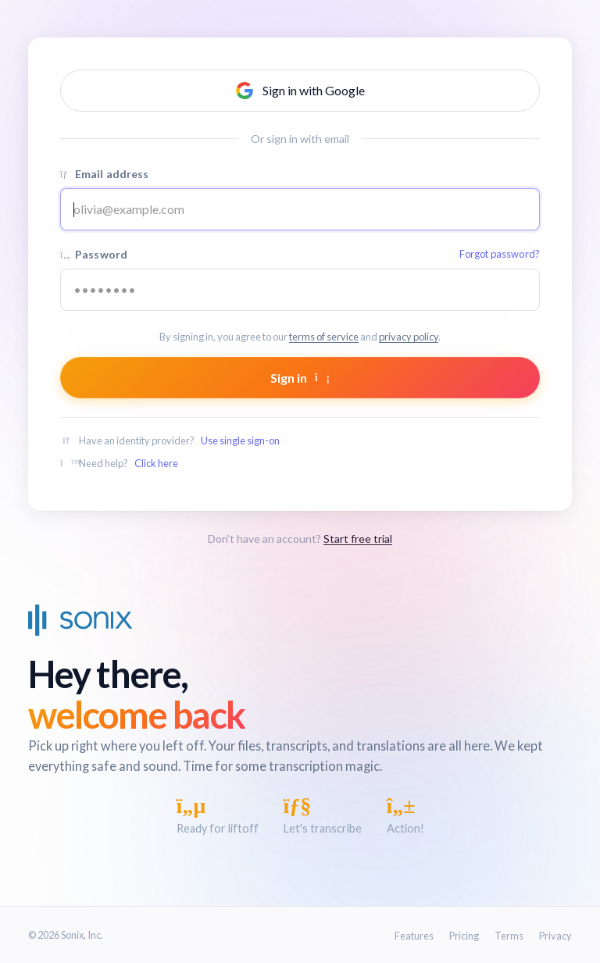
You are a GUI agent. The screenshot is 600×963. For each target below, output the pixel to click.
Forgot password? (499, 254)
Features (414, 935)
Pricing (464, 935)
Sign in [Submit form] (300, 377)
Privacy (555, 935)
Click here (156, 463)
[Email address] (300, 209)
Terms (509, 935)
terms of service (324, 336)
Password (300, 254)
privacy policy (408, 336)
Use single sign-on (240, 440)
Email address (104, 173)
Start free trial (357, 538)
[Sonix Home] (80, 620)
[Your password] (300, 290)
